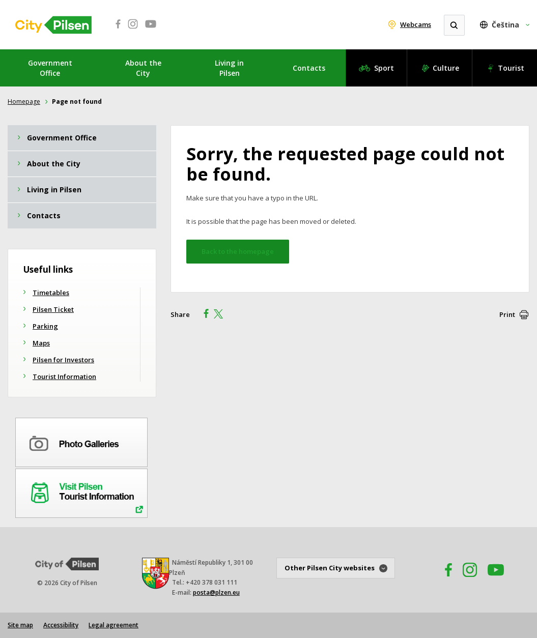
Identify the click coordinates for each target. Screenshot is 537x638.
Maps (41, 342)
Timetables (51, 292)
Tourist (511, 68)
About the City (143, 68)
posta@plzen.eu (216, 592)
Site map (20, 625)
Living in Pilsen (229, 68)
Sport (384, 68)
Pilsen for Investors (63, 359)
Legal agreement (113, 625)
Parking (45, 326)
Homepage (24, 101)
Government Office (50, 68)
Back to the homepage (238, 251)
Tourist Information (64, 376)
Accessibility (60, 625)
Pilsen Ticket (53, 309)
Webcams (415, 24)
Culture (446, 68)
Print (507, 314)
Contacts (309, 68)
